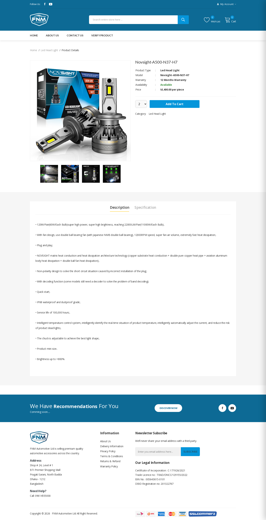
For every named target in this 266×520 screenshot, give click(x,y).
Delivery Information (111, 447)
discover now (170, 408)
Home (34, 35)
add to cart (176, 104)
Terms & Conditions (111, 458)
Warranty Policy (109, 469)
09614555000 (43, 495)
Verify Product (102, 35)
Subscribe (190, 451)
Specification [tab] (146, 207)
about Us (52, 35)
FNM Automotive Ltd (64, 513)
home (33, 50)
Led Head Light (49, 50)
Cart (230, 20)
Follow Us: (35, 4)
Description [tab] (118, 207)
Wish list (212, 20)
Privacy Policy (107, 452)
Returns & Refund (110, 463)
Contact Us (75, 35)
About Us (105, 441)
